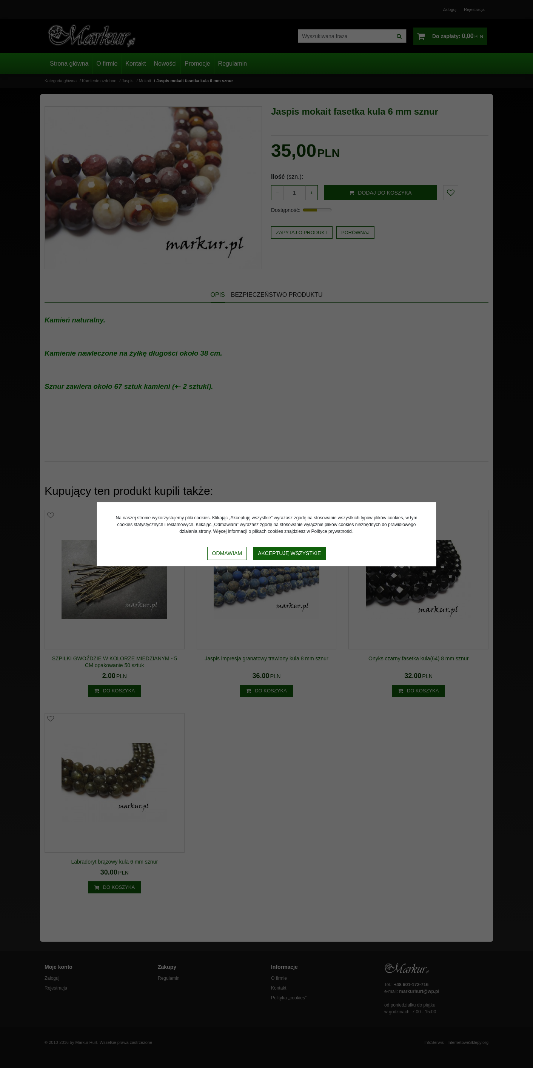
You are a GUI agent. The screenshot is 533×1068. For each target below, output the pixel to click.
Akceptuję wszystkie (289, 553)
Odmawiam (227, 553)
